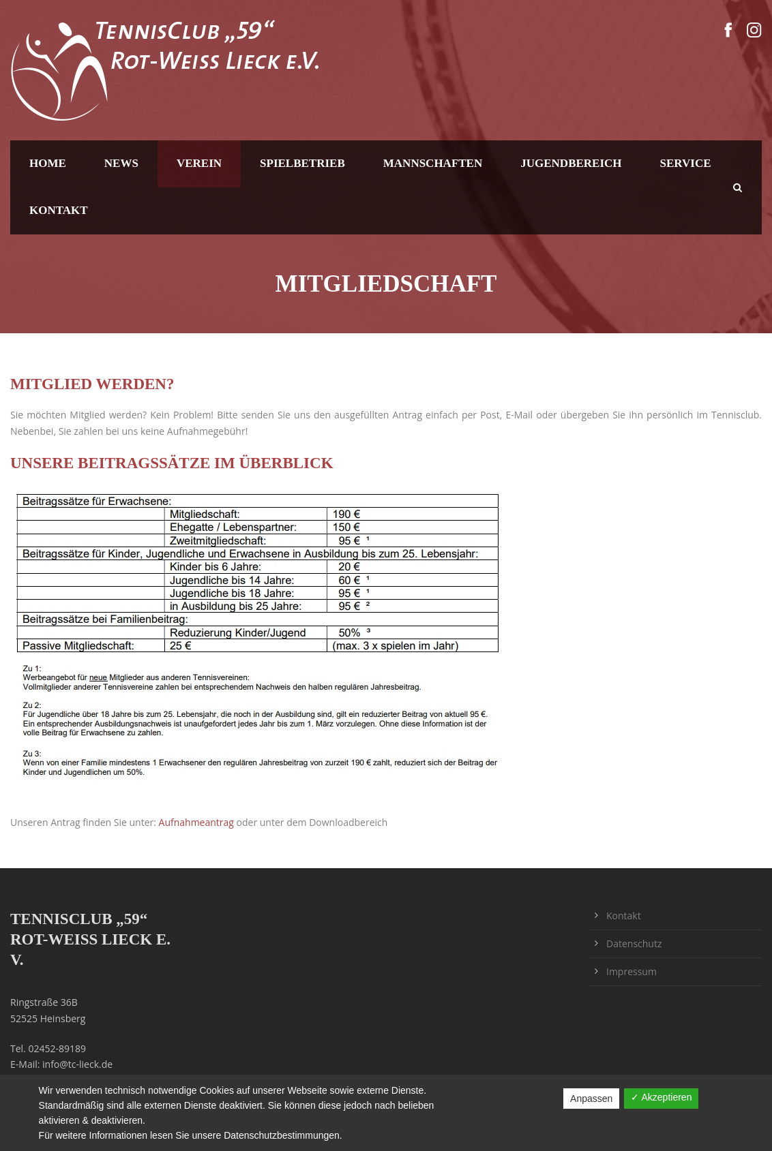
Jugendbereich (570, 163)
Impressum (631, 971)
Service (685, 163)
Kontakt (58, 210)
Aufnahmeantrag (196, 822)
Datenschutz (634, 943)
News (121, 163)
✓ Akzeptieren (661, 1097)
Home (47, 163)
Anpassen (591, 1098)
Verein (199, 163)
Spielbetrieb (302, 163)
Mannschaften (432, 163)
